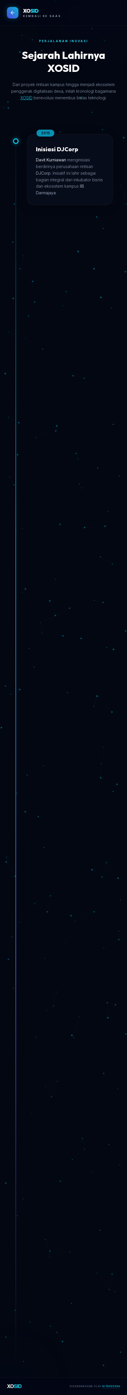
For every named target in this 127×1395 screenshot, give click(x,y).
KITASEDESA (111, 1386)
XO (14, 1386)
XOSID (26, 97)
